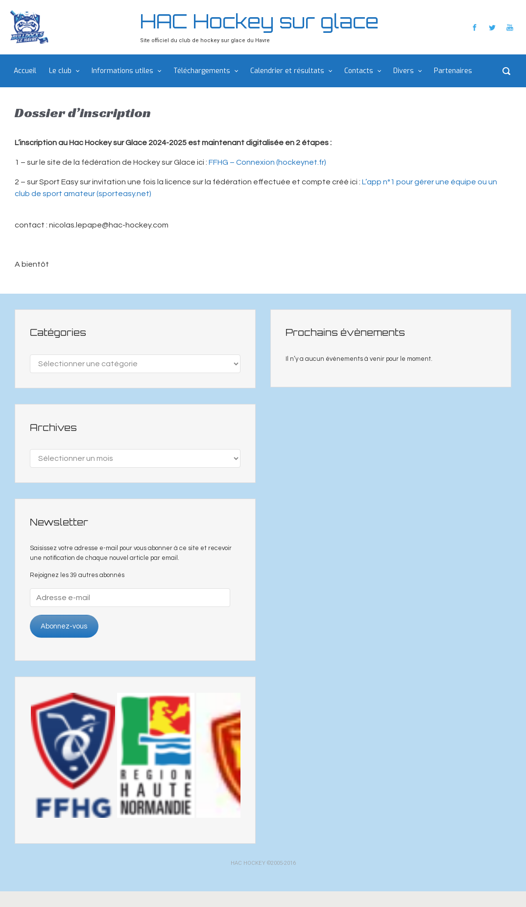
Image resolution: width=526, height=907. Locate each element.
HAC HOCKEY (248, 863)
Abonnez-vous (64, 626)
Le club (60, 71)
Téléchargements (201, 71)
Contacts (358, 71)
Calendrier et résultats (287, 71)
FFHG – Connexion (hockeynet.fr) (267, 162)
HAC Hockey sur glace (259, 21)
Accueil (25, 71)
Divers (403, 71)
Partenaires (453, 71)
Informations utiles (122, 71)
